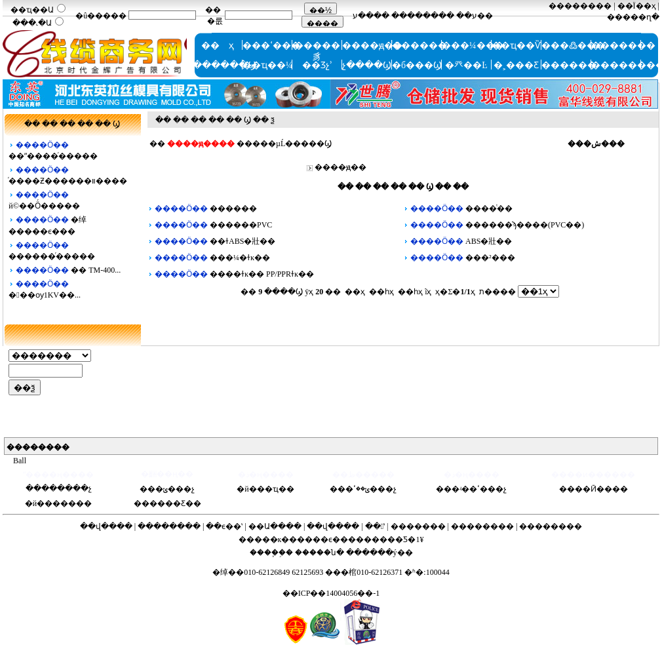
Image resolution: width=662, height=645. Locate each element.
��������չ (59, 488)
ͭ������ (419, 45)
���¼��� (473, 45)
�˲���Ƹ (516, 65)
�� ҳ (217, 45)
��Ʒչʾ (317, 65)
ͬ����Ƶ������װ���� (68, 181)
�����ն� (319, 552)
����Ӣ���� (593, 489)
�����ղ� (633, 17)
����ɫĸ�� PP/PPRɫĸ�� (262, 274)
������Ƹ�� (167, 503)
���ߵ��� (271, 45)
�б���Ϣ (417, 65)
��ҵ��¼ (268, 65)
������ (568, 65)
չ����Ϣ (366, 65)
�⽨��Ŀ (466, 65)
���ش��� (596, 143)
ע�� (466, 15)
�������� (422, 15)
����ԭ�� (372, 45)
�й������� (58, 503)
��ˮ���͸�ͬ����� (53, 156)
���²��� (490, 257)
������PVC (241, 224)
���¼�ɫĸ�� (240, 257)
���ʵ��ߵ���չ (471, 489)
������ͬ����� (52, 256)
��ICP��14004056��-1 (331, 593)
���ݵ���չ (167, 489)
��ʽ (375, 526)
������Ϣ (224, 65)
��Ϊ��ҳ (636, 5)
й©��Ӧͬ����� (44, 205)
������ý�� (379, 552)
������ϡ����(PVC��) (524, 224)
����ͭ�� (489, 208)
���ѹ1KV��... (45, 295)
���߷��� (573, 45)
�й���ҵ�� (265, 489)
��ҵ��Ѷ (516, 45)
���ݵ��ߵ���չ (363, 489)
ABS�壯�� (488, 241)
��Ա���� (275, 526)
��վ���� (106, 526)
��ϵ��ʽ (224, 526)
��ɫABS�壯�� (242, 241)
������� (623, 45)
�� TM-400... (96, 270)
